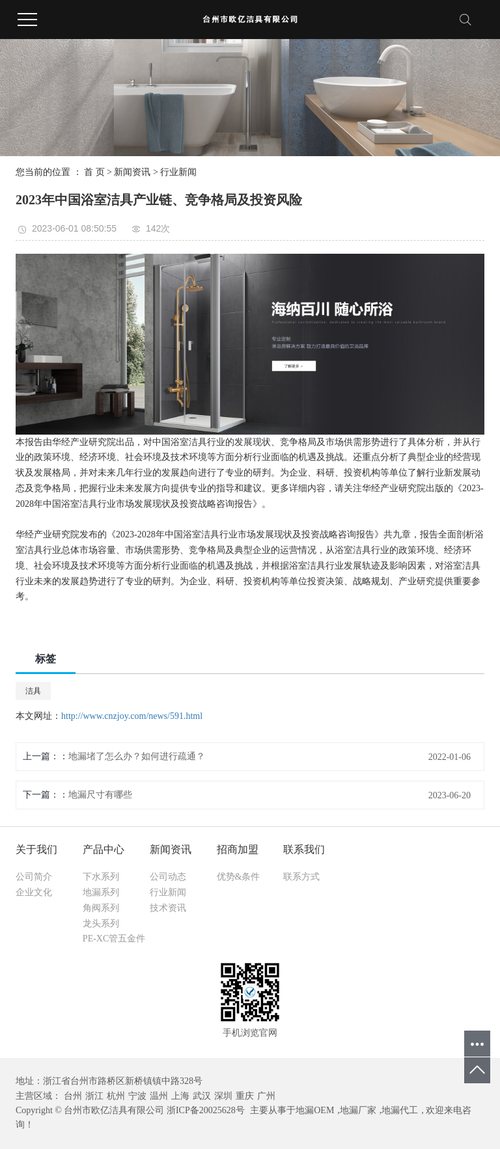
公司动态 (168, 877)
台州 (73, 1096)
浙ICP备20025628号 (206, 1110)
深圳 (223, 1096)
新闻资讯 (132, 172)
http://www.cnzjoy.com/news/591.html (131, 716)
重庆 (245, 1096)
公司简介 (34, 877)
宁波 (137, 1096)
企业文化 (34, 892)
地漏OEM (315, 1110)
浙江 (94, 1096)
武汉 (202, 1096)
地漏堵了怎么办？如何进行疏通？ (136, 756)
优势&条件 (238, 877)
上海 (180, 1096)
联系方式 (301, 877)
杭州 (116, 1096)
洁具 (33, 691)
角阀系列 (101, 908)
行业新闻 (178, 172)
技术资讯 (168, 908)
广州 (266, 1096)
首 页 (94, 172)
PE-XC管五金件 (114, 938)
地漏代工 (400, 1110)
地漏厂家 (358, 1110)
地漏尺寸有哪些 (100, 795)
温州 (159, 1096)
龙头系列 (101, 923)
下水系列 (101, 877)
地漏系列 (101, 892)
